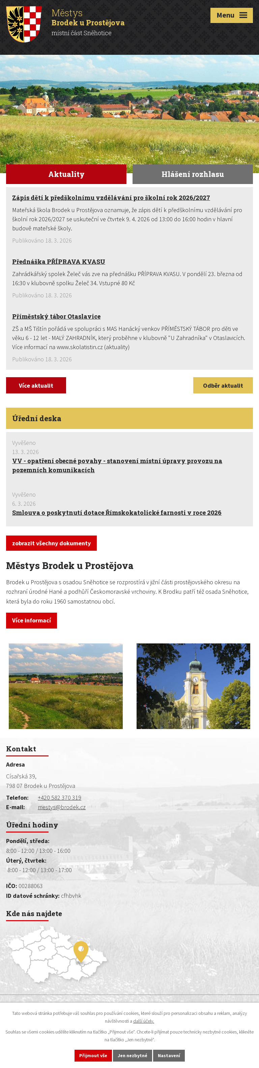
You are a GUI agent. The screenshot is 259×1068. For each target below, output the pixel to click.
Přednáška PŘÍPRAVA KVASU (58, 261)
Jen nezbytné (132, 1055)
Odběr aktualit (223, 385)
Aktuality (66, 174)
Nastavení (169, 1055)
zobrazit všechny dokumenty (51, 543)
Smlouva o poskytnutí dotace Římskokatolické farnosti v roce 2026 (117, 512)
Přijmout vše (93, 1055)
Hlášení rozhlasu (193, 174)
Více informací (31, 620)
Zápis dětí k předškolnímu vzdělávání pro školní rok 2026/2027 (111, 198)
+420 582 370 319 (59, 797)
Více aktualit (36, 385)
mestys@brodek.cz (62, 807)
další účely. (143, 1021)
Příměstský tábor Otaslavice (56, 316)
